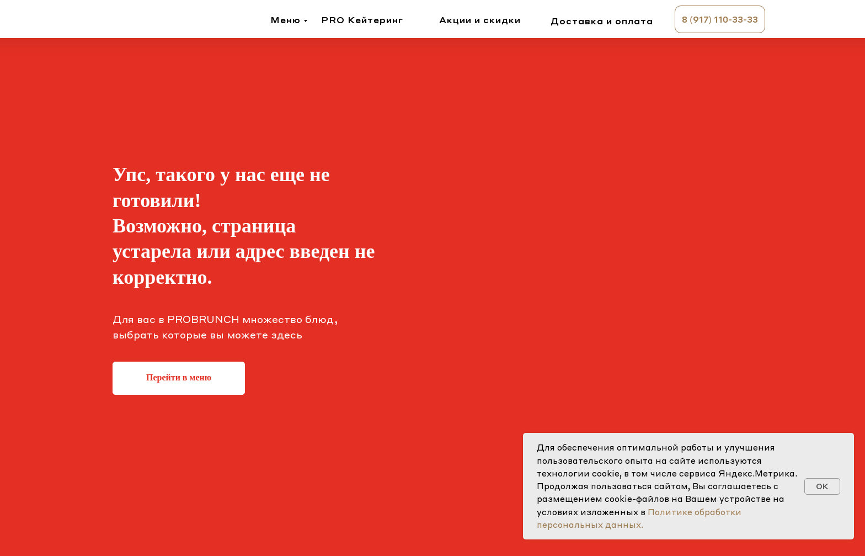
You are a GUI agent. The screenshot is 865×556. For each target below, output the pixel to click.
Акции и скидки (480, 19)
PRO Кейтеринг (362, 19)
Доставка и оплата (602, 21)
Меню (285, 19)
